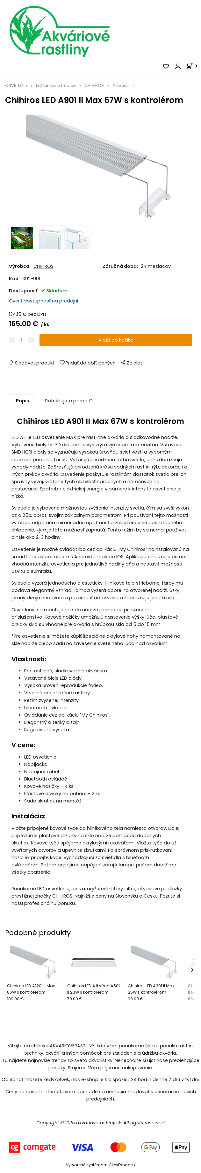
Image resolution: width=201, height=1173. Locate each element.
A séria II (121, 85)
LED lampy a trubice (56, 85)
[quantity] (21, 340)
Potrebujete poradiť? (69, 401)
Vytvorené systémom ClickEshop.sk (100, 1165)
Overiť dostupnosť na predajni (43, 301)
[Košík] (193, 66)
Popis (22, 401)
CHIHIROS (94, 85)
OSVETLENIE (16, 85)
